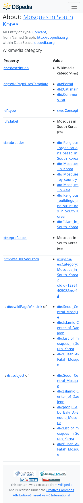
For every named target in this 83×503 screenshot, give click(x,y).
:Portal (65, 83)
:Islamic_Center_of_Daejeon (68, 327)
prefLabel (15, 237)
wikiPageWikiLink (24, 306)
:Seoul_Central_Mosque (67, 312)
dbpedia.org (44, 42)
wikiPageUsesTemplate (26, 83)
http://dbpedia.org (52, 37)
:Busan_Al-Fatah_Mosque (68, 359)
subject (15, 375)
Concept (39, 32)
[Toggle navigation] (74, 6)
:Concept (67, 110)
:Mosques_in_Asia (68, 187)
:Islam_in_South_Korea (68, 224)
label (11, 121)
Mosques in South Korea (38, 20)
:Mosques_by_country (68, 177)
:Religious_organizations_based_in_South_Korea (68, 150)
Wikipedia (65, 485)
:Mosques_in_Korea (68, 166)
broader (14, 142)
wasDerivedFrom (21, 259)
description (16, 67)
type (10, 110)
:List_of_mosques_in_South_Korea (68, 343)
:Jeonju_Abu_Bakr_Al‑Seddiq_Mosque (68, 415)
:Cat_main (68, 89)
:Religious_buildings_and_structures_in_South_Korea (68, 206)
